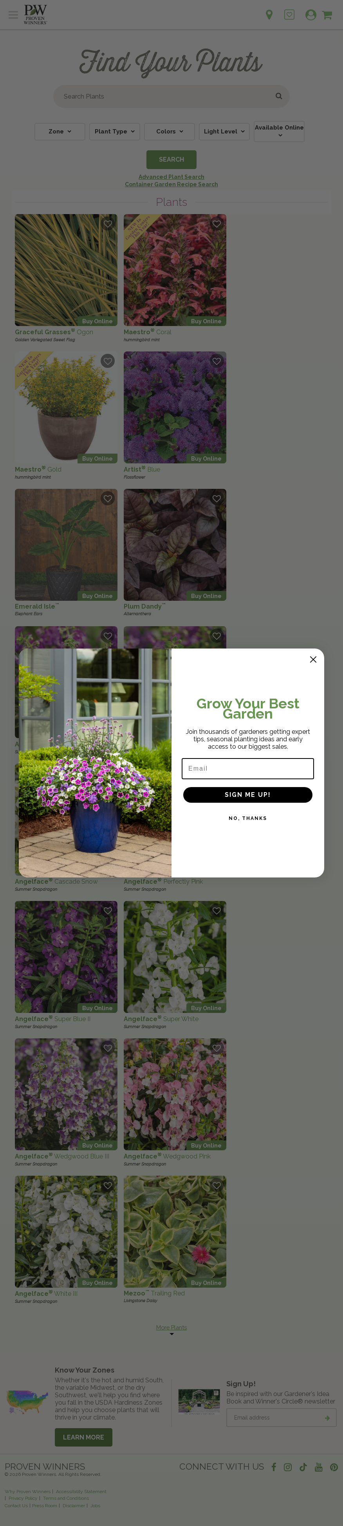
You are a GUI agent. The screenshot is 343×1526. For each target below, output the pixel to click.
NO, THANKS (248, 818)
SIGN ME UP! (248, 794)
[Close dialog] (313, 659)
